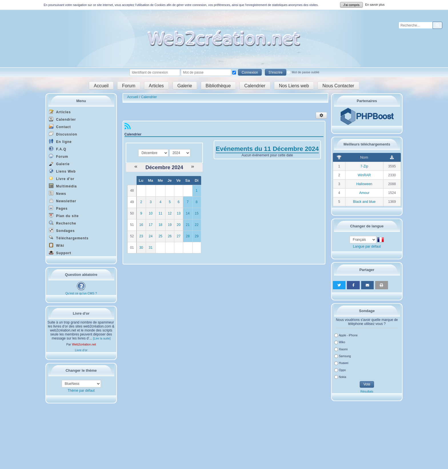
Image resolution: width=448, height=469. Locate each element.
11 (160, 213)
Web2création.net (84, 344)
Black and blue (364, 202)
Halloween (364, 184)
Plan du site (64, 215)
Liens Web (62, 171)
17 (151, 225)
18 (160, 225)
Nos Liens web (294, 85)
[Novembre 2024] (135, 167)
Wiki (56, 245)
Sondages (62, 230)
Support (60, 252)
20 (178, 225)
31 (151, 248)
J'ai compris (351, 5)
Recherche (62, 223)
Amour (364, 193)
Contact (60, 126)
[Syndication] (128, 128)
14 (187, 213)
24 (151, 236)
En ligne (60, 141)
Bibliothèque (218, 85)
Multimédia (63, 185)
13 (178, 213)
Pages (58, 208)
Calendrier (254, 85)
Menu (81, 101)
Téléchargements (69, 237)
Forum (128, 85)
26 (169, 236)
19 (169, 225)
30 (141, 248)
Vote (366, 384)
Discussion (63, 134)
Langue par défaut (367, 246)
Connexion (250, 72)
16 (141, 225)
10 (151, 213)
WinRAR (364, 175)
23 (141, 236)
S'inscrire (276, 72)
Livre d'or (62, 178)
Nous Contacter (338, 85)
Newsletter (62, 200)
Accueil (101, 85)
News (57, 193)
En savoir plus (375, 4)
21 (187, 225)
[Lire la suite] (102, 338)
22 (197, 225)
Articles (156, 85)
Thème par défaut (81, 391)
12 (169, 213)
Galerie (184, 85)
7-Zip (364, 166)
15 (197, 213)
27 (178, 236)
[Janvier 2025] (192, 167)
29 (197, 236)
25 (160, 236)
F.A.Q (57, 148)
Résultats (366, 391)
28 (187, 236)
